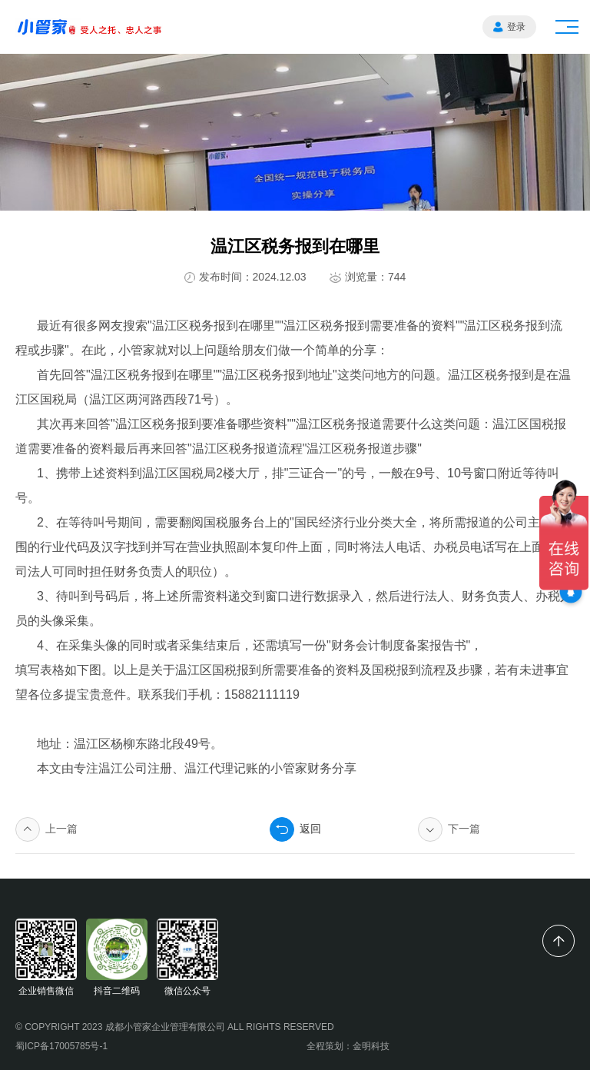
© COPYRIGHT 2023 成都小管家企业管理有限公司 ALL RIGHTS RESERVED (174, 1027)
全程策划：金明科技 (348, 1046)
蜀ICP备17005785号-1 (61, 1046)
